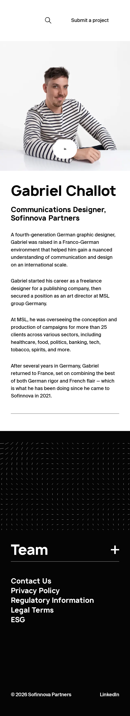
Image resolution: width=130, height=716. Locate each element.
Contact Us (31, 581)
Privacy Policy (35, 590)
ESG (18, 619)
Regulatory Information (52, 600)
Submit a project (90, 20)
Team (65, 550)
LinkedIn (109, 694)
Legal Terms (32, 610)
